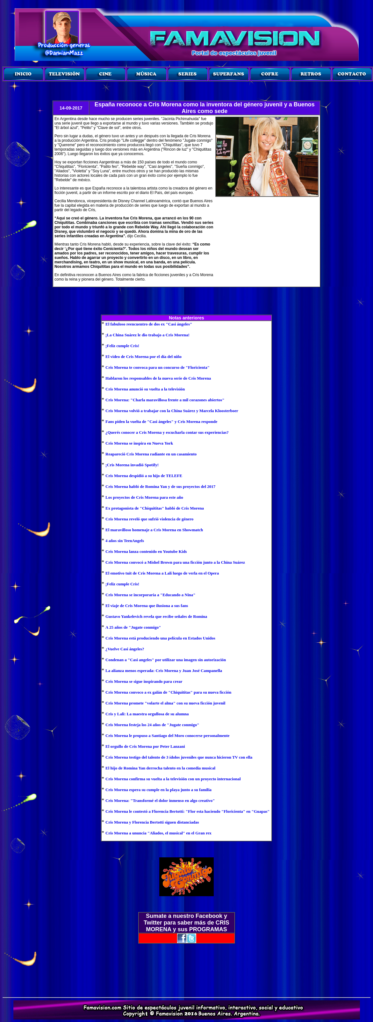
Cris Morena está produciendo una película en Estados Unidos (160, 638)
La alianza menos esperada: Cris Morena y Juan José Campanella (163, 670)
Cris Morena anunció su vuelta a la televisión (145, 389)
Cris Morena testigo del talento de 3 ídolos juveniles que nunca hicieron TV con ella (178, 757)
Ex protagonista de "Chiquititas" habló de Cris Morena (154, 508)
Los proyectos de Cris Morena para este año (144, 497)
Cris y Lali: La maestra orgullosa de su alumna (147, 713)
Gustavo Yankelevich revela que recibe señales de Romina (156, 616)
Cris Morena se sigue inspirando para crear (143, 681)
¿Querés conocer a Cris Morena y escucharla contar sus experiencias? (167, 432)
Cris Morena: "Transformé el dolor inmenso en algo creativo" (160, 800)
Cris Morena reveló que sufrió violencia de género (149, 519)
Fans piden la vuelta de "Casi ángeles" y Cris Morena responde (161, 421)
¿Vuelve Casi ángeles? (124, 649)
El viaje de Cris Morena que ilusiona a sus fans (146, 605)
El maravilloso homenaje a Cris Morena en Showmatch (154, 529)
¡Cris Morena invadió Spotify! (132, 464)
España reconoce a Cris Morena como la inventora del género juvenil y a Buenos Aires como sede (205, 107)
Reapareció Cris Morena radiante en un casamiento (151, 454)
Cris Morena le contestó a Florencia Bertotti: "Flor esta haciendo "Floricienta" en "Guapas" (187, 811)
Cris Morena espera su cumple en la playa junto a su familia (158, 789)
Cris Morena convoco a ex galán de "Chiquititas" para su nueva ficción (168, 692)
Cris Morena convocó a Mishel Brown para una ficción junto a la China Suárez (175, 562)
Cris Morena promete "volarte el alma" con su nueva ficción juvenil (165, 703)
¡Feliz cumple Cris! (122, 345)
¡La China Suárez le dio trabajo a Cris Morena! (147, 334)
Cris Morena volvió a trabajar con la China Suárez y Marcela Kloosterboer (171, 410)
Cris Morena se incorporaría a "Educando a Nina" (150, 594)
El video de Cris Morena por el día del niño (143, 356)
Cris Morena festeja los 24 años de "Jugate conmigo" (152, 724)
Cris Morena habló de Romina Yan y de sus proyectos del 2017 (160, 486)
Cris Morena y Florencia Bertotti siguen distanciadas (152, 822)
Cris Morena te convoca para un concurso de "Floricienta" (157, 367)
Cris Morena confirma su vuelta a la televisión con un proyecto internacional (173, 778)
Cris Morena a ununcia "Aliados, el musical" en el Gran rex (158, 833)
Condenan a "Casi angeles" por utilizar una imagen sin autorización (165, 659)
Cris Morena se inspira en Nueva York (139, 443)
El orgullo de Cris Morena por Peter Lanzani (145, 746)
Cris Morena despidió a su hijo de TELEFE (143, 475)
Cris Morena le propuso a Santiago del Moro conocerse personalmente (167, 735)
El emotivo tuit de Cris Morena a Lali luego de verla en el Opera (162, 573)
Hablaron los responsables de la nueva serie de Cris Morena (158, 378)
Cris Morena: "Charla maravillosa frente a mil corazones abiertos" (165, 399)
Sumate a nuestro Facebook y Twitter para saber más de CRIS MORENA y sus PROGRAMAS (186, 923)
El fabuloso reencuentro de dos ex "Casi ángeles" (148, 324)
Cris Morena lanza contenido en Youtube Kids (146, 551)
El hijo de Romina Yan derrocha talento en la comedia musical (160, 768)
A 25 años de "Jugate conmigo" (133, 627)
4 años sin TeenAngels (124, 540)
